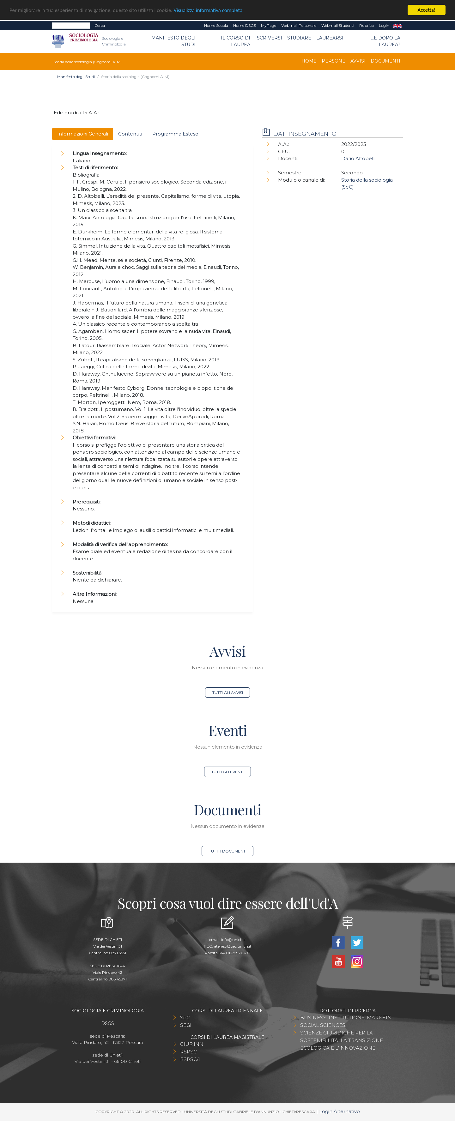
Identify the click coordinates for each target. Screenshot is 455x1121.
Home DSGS (244, 25)
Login (384, 25)
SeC (185, 1018)
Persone (333, 61)
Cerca (99, 25)
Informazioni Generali (82, 134)
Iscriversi (268, 38)
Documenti (385, 61)
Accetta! (427, 10)
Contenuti (130, 134)
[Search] (71, 25)
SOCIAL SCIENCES (322, 1025)
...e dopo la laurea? (385, 41)
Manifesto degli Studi (173, 41)
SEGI (185, 1025)
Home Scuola (216, 25)
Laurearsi (329, 38)
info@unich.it (233, 939)
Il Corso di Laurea (235, 41)
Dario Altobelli (358, 158)
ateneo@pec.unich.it (233, 946)
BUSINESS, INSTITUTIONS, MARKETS (345, 1018)
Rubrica (366, 25)
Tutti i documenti (227, 851)
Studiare (299, 38)
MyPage (268, 25)
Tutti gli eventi (227, 771)
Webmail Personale (298, 25)
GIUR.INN (191, 1044)
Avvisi (358, 61)
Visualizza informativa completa (208, 10)
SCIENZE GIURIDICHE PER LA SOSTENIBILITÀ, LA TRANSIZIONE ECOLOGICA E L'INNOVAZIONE (341, 1040)
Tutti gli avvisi (227, 692)
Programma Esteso (175, 134)
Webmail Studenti (337, 25)
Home (309, 61)
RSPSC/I (190, 1059)
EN (397, 25)
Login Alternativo (339, 1111)
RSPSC (188, 1052)
